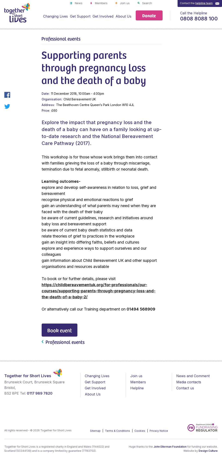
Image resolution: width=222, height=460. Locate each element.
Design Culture (208, 450)
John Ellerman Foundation (169, 446)
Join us (124, 3)
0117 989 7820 (39, 393)
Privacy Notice (159, 430)
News (78, 3)
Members (101, 3)
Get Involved (103, 16)
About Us (123, 16)
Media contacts (188, 382)
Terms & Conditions (118, 430)
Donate (149, 15)
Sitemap (95, 430)
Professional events (60, 38)
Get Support (80, 16)
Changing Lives (55, 16)
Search (146, 3)
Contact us (185, 388)
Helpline (137, 388)
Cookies (140, 430)
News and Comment (193, 376)
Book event (59, 330)
